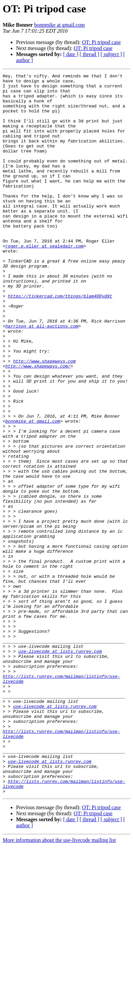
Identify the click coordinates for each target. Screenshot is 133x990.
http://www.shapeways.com (44, 419)
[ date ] (70, 54)
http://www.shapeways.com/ (38, 425)
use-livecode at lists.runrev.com (60, 767)
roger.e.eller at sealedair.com (44, 281)
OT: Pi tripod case (101, 42)
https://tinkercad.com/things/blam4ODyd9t (60, 341)
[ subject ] (111, 54)
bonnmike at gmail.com (59, 25)
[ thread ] (89, 54)
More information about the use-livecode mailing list (59, 984)
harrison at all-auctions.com (41, 377)
